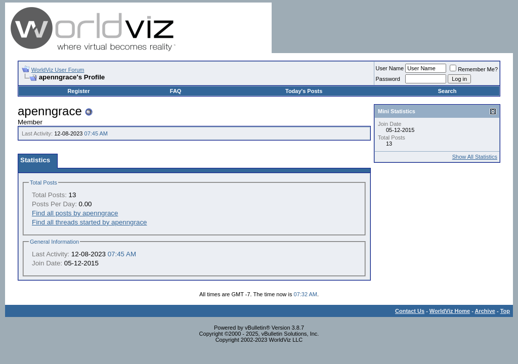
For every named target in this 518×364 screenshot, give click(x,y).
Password (388, 79)
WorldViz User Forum (57, 70)
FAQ (176, 91)
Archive (485, 311)
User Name (390, 68)
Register (78, 91)
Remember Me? (474, 69)
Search (447, 91)
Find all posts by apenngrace (75, 213)
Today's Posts (303, 91)
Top (505, 311)
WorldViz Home (449, 311)
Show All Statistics (474, 157)
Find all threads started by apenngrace (89, 222)
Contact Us (409, 311)
